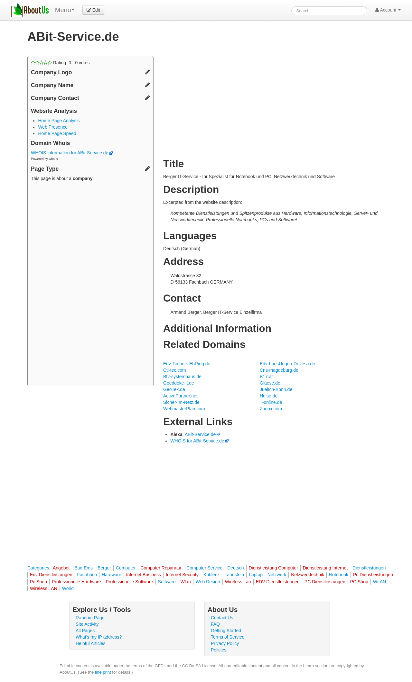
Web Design (208, 581)
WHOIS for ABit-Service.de (197, 440)
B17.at (266, 376)
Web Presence (53, 127)
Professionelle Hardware (76, 581)
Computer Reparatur (161, 567)
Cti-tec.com (174, 370)
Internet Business (143, 574)
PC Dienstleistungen (324, 581)
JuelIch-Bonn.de (276, 389)
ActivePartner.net (180, 395)
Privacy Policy (225, 643)
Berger (104, 567)
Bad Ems (83, 567)
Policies (218, 649)
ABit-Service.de (200, 434)
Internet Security (182, 574)
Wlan (186, 581)
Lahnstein (234, 574)
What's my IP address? (99, 637)
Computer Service (204, 567)
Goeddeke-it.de (178, 383)
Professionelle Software (129, 581)
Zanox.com (271, 408)
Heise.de (268, 395)
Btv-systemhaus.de (182, 376)
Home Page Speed (57, 133)
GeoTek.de (174, 389)
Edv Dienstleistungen (51, 574)
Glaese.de (270, 383)
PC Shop (359, 581)
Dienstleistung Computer (273, 567)
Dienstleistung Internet (325, 567)
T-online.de (271, 402)
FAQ (215, 624)
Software (167, 581)
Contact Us (222, 617)
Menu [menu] (64, 10)
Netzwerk (276, 574)
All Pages (85, 630)
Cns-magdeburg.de (279, 370)
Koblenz (211, 574)
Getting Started (226, 630)
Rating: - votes (60, 62)
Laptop (256, 574)
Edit (93, 10)
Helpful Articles (91, 643)
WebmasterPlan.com (184, 408)
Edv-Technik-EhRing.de (186, 363)
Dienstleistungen (369, 567)
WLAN (379, 581)
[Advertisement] (90, 284)
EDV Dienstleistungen (278, 581)
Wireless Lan (238, 581)
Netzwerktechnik (307, 574)
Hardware (111, 574)
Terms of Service (227, 637)
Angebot (61, 567)
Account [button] (388, 10)
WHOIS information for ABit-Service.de (72, 152)
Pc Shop (38, 581)
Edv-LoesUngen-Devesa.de (287, 363)
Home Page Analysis (59, 120)
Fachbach (87, 574)
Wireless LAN (43, 588)
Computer (126, 567)
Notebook (338, 574)
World (68, 588)
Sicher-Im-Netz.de (181, 402)
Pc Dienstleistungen (373, 574)
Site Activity (87, 624)
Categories (38, 567)
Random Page (90, 617)
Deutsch (235, 567)
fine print (103, 672)
